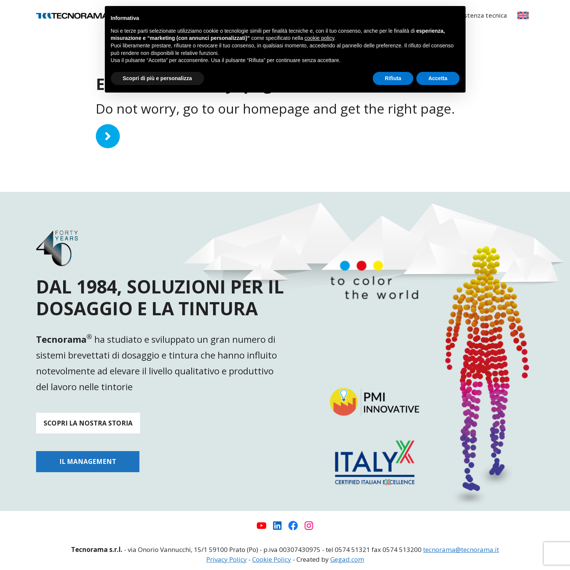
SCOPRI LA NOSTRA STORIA (88, 423)
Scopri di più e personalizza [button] (157, 78)
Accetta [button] (438, 78)
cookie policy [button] (319, 38)
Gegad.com (347, 559)
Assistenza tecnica (479, 15)
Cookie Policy (271, 559)
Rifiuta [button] (393, 78)
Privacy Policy (226, 559)
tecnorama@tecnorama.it (461, 549)
